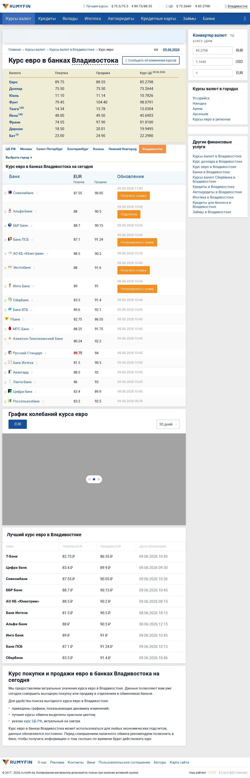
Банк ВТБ (18, 309)
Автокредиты (121, 18)
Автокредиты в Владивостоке (217, 192)
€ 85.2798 (202, 6)
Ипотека (93, 18)
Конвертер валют (210, 35)
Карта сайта (179, 762)
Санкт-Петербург (49, 149)
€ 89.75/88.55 (142, 6)
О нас (42, 762)
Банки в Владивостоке (211, 172)
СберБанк (18, 300)
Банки (209, 18)
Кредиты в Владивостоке (213, 186)
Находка (199, 103)
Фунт (13, 102)
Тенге (16, 109)
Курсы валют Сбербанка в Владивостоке (214, 179)
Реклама (57, 762)
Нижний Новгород (123, 149)
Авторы (160, 762)
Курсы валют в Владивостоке (217, 156)
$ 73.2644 (183, 6)
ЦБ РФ (11, 149)
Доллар (15, 88)
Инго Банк (19, 286)
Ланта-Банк (20, 381)
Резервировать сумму (137, 242)
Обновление (130, 176)
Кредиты (47, 18)
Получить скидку (134, 195)
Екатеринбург (78, 149)
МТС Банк (18, 328)
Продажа (100, 182)
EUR (239, 73)
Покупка (78, 182)
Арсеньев (200, 114)
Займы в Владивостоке (212, 212)
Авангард (18, 372)
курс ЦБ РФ (33, 721)
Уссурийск (201, 98)
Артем (197, 108)
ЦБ (169, 6)
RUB (239, 50)
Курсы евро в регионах (211, 119)
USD (239, 61)
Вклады (70, 18)
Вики (91, 762)
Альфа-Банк (20, 211)
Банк (14, 176)
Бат (14, 136)
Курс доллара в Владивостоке (217, 161)
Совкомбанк (20, 192)
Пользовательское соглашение (124, 762)
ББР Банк (18, 225)
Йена (16, 115)
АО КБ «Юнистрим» (26, 253)
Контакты (76, 762)
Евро (13, 82)
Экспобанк (19, 267)
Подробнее (129, 214)
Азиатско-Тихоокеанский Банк (35, 338)
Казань (98, 149)
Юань (14, 95)
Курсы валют (18, 18)
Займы (189, 18)
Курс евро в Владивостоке (214, 167)
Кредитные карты (158, 18)
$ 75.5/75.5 (119, 6)
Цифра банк (20, 391)
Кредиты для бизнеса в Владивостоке (212, 204)
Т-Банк (12, 319)
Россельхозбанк (24, 401)
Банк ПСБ (18, 239)
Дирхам (16, 129)
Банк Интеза (20, 362)
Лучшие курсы (96, 6)
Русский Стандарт (25, 353)
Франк (14, 122)
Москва (26, 149)
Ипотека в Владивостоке (213, 197)
